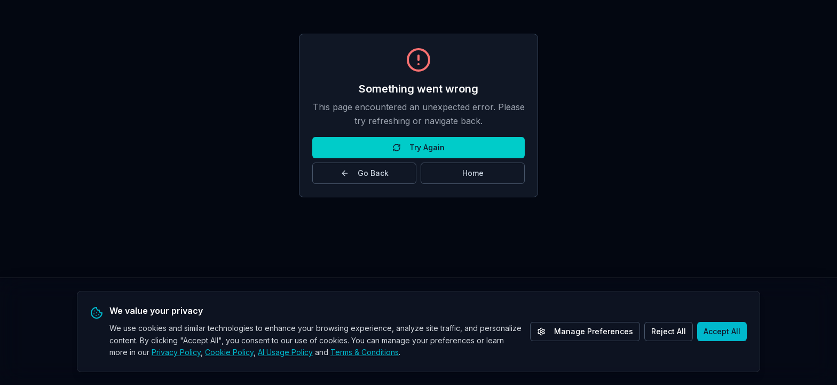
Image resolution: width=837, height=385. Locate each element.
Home (473, 173)
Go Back (365, 173)
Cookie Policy (229, 352)
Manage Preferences (585, 331)
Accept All (722, 331)
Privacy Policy (176, 352)
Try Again (418, 147)
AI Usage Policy (285, 352)
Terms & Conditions (364, 352)
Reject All (668, 331)
